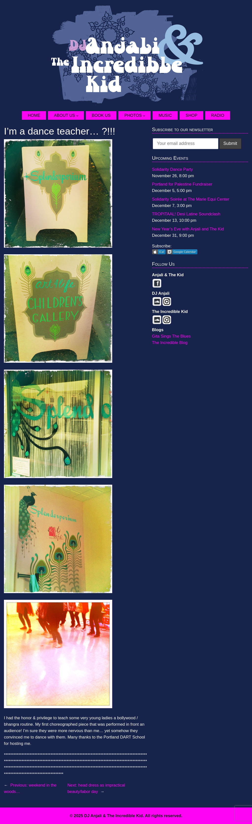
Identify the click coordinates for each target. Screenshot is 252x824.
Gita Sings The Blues (171, 336)
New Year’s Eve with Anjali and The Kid (188, 229)
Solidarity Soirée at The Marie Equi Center (190, 199)
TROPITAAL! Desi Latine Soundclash (186, 214)
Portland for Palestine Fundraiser (182, 184)
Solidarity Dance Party (172, 169)
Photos (133, 115)
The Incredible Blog (170, 342)
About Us (64, 115)
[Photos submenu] (147, 115)
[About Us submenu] (80, 115)
